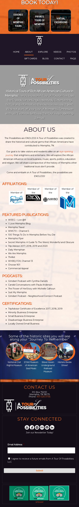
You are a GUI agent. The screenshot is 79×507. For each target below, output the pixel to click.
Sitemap (39, 502)
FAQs (73, 58)
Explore (43, 52)
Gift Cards (30, 58)
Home (16, 52)
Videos (57, 52)
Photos (71, 52)
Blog (45, 58)
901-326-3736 (43, 396)
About (29, 52)
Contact (59, 58)
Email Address (16, 444)
